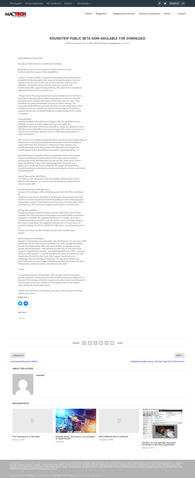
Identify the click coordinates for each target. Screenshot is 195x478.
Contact (181, 15)
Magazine (101, 15)
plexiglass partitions (154, 468)
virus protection (74, 468)
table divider (50, 468)
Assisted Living (150, 464)
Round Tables (138, 464)
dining (115, 466)
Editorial (68, 3)
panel (178, 466)
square (172, 466)
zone (159, 466)
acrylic (79, 466)
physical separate (50, 470)
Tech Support (16, 3)
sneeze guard (38, 468)
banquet (94, 466)
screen (153, 466)
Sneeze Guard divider (122, 468)
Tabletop (165, 466)
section (141, 466)
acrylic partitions (170, 468)
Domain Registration (34, 3)
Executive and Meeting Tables (46, 466)
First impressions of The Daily (26, 438)
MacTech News (100, 45)
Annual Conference (149, 15)
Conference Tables (66, 464)
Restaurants (70, 466)
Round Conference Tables (121, 464)
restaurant (123, 466)
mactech (77, 45)
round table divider (106, 468)
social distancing (25, 468)
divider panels (61, 468)
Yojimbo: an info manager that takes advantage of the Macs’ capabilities (159, 445)
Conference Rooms (25, 466)
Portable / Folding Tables (85, 464)
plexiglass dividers (89, 468)
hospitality (132, 466)
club (110, 466)
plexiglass (14, 468)
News (167, 15)
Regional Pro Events (124, 15)
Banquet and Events (166, 464)
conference (103, 466)
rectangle (86, 466)
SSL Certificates (54, 3)
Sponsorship (83, 3)
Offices (62, 466)
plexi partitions (138, 468)
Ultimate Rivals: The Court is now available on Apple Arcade (75, 439)
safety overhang (21, 470)
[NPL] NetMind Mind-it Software (113, 438)
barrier (147, 466)
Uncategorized (114, 45)
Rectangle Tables (103, 464)
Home (88, 15)
